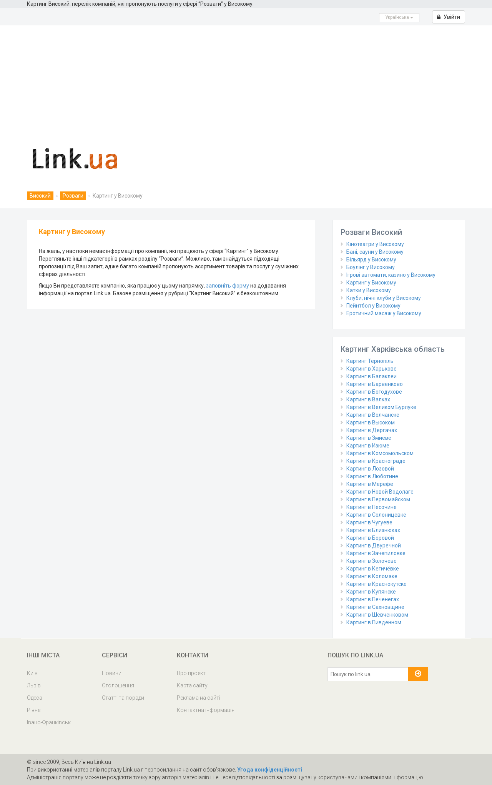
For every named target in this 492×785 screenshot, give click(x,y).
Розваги (73, 196)
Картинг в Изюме (367, 445)
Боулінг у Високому (370, 267)
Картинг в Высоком (370, 422)
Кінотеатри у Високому (375, 244)
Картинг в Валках (368, 399)
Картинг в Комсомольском (380, 453)
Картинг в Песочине (371, 507)
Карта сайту (192, 685)
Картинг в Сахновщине (375, 607)
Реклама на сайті (198, 698)
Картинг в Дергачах (371, 430)
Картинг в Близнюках (373, 530)
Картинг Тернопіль (370, 361)
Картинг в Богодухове (374, 392)
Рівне (33, 710)
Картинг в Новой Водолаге (380, 492)
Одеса (34, 698)
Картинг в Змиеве (368, 438)
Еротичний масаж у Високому (383, 313)
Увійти (448, 17)
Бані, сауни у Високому (375, 252)
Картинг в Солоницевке (376, 515)
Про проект (191, 673)
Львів (34, 685)
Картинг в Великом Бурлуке (381, 407)
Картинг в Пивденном (373, 622)
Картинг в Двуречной (373, 545)
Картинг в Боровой (370, 538)
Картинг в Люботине (372, 476)
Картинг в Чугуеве (369, 522)
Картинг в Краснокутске (376, 584)
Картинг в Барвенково (374, 384)
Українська (399, 17)
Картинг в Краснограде (376, 461)
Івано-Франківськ (49, 722)
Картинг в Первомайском (378, 499)
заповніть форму (227, 286)
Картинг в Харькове (371, 369)
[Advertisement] (246, 83)
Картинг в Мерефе (369, 484)
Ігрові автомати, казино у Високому (390, 275)
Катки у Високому (368, 290)
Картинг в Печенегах (372, 599)
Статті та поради (123, 698)
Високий (40, 196)
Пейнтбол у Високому (373, 306)
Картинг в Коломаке (371, 576)
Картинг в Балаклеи (371, 376)
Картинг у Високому (371, 282)
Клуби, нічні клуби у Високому (383, 298)
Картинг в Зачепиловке (376, 553)
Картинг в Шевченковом (377, 615)
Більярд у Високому (371, 259)
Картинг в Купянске (371, 592)
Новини (111, 673)
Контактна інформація (205, 710)
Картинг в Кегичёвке (372, 568)
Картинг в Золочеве (371, 561)
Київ (32, 673)
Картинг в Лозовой (370, 469)
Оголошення (118, 685)
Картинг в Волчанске (372, 415)
